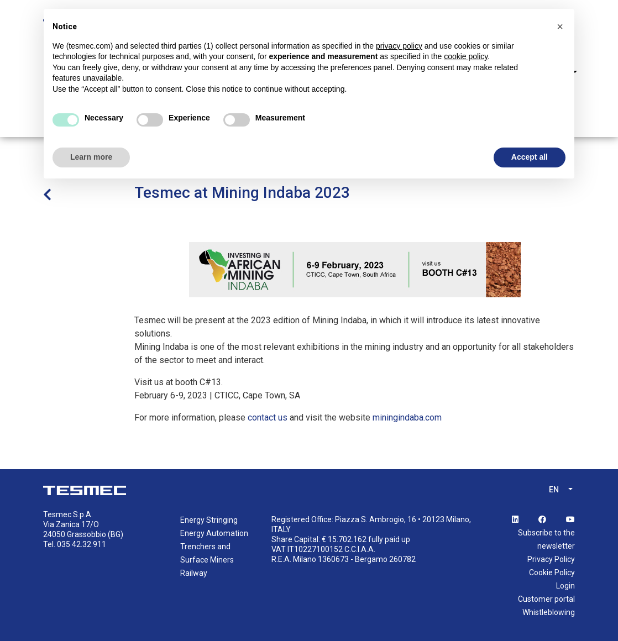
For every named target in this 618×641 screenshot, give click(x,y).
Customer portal (546, 599)
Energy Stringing (209, 520)
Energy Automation (214, 533)
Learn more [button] (91, 157)
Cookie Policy (552, 572)
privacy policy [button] (399, 45)
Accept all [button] (529, 157)
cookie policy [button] (466, 56)
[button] (560, 26)
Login (565, 585)
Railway (193, 573)
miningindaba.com (407, 417)
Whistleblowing (548, 612)
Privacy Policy (551, 559)
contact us (267, 417)
